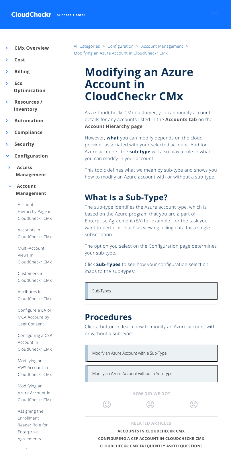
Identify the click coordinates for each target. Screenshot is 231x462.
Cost (19, 60)
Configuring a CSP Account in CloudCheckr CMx (151, 438)
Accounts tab (181, 119)
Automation (29, 120)
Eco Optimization (30, 87)
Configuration (31, 156)
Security (24, 144)
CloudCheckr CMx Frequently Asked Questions (151, 446)
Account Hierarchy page (114, 126)
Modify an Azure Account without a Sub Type (132, 373)
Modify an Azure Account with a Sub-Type (129, 353)
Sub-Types (101, 291)
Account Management (31, 189)
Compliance (28, 132)
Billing (22, 71)
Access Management (31, 171)
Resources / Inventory (28, 105)
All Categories (87, 46)
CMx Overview (31, 48)
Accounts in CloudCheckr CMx (151, 431)
